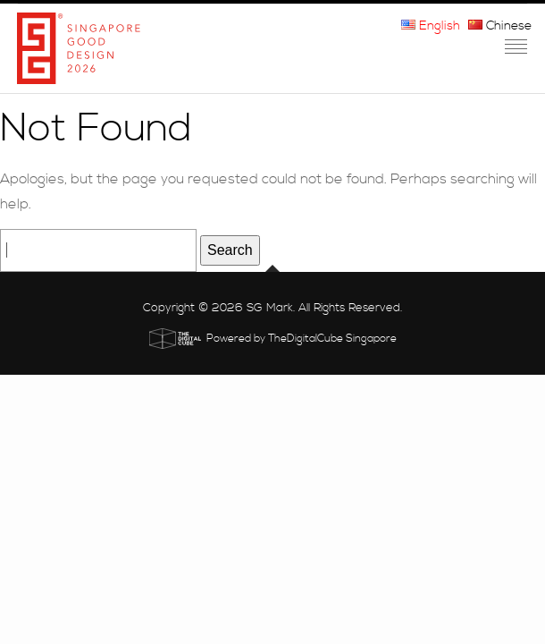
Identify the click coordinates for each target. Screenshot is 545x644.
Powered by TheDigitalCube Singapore (301, 338)
